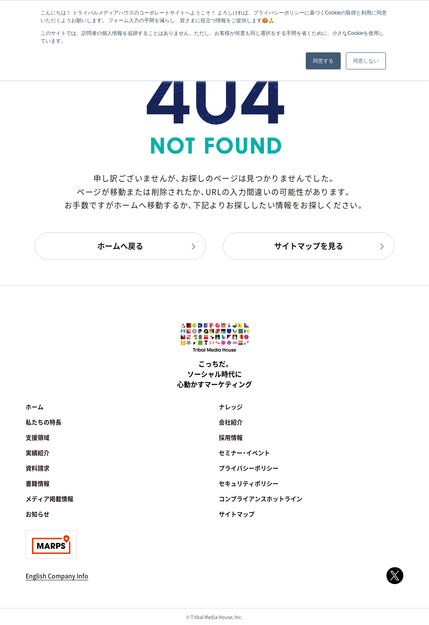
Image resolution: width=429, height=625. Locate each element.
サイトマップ (237, 514)
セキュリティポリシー (248, 483)
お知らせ (37, 514)
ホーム (34, 406)
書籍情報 (37, 483)
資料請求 (37, 468)
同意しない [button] (366, 61)
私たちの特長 (43, 422)
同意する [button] (323, 61)
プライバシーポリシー (248, 468)
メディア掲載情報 (49, 498)
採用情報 (231, 437)
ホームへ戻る (120, 245)
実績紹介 (37, 452)
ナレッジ (231, 406)
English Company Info (57, 575)
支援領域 (37, 437)
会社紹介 (231, 422)
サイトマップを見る (308, 245)
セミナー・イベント (244, 452)
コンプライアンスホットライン (260, 498)
